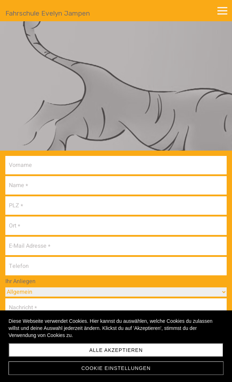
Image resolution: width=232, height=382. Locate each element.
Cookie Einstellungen (116, 368)
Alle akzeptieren (116, 350)
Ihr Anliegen (20, 281)
